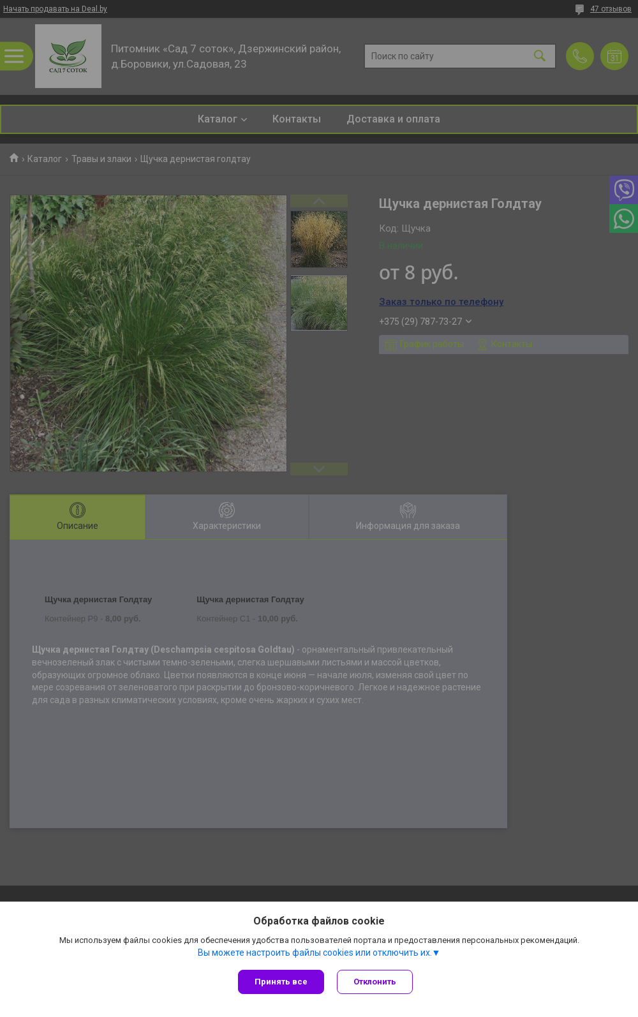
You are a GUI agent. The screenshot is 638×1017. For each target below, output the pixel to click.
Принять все (281, 981)
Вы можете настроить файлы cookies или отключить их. (315, 952)
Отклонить (374, 981)
